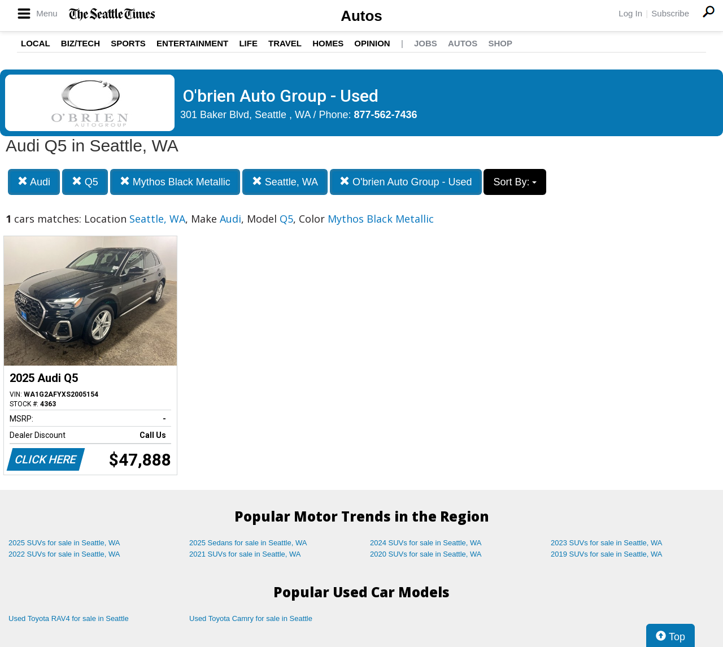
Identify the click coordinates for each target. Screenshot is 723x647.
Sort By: (515, 182)
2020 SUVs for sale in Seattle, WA (426, 554)
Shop (500, 43)
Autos (361, 15)
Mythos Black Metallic (175, 182)
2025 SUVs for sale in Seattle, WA (64, 543)
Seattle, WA (285, 182)
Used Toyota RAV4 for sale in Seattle (68, 618)
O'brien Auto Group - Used (405, 182)
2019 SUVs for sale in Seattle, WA (607, 554)
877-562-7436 (385, 114)
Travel (285, 43)
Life (248, 43)
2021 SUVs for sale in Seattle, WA (245, 554)
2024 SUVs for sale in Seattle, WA (426, 543)
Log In (630, 13)
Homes (327, 43)
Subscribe (670, 13)
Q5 (85, 182)
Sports (128, 43)
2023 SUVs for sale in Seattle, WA (607, 543)
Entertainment (192, 43)
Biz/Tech (80, 43)
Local (35, 43)
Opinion (372, 43)
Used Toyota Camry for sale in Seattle (250, 618)
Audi (34, 182)
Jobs (425, 43)
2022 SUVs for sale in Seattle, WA (64, 554)
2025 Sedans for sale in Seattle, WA (248, 543)
